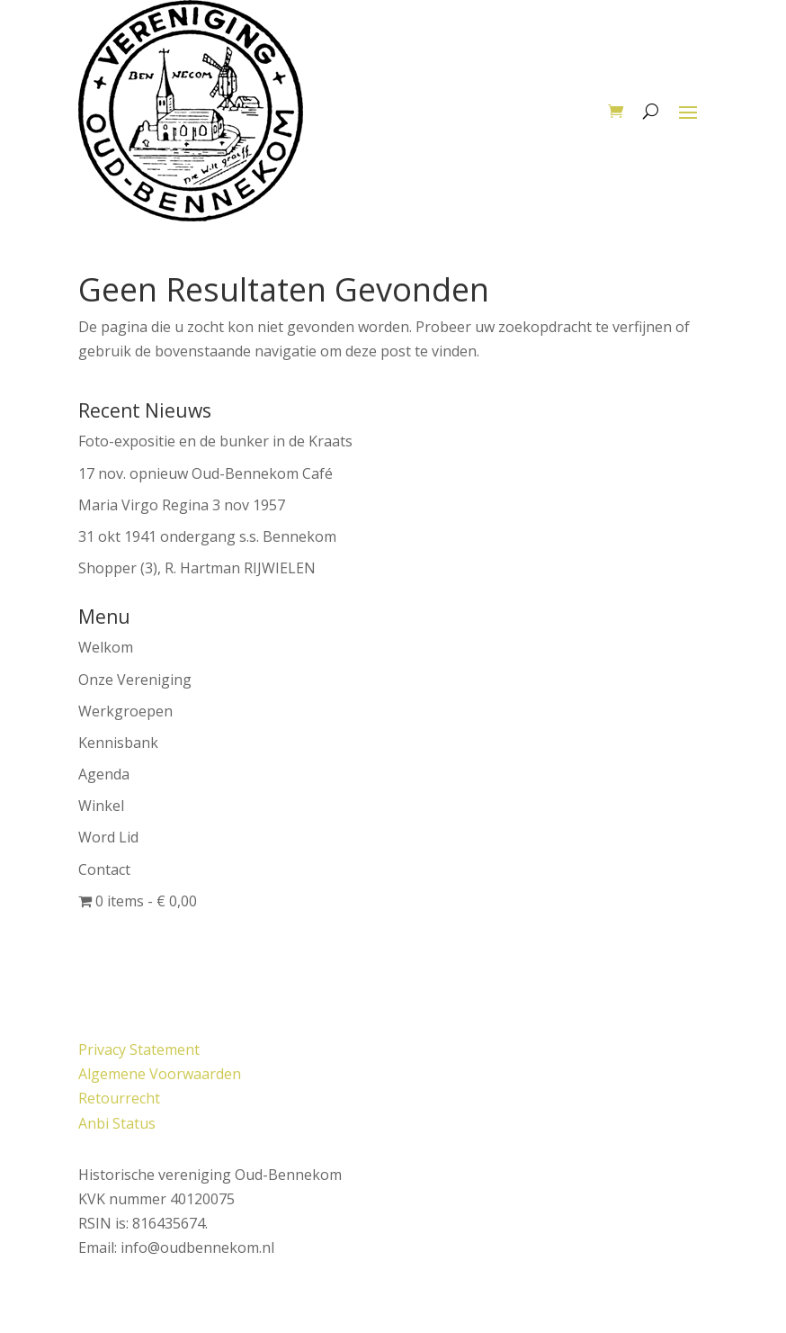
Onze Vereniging (135, 679)
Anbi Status (117, 1123)
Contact (104, 869)
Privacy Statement (139, 1049)
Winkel (101, 805)
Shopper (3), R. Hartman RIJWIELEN (197, 568)
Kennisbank (118, 742)
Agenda (104, 774)
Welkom (105, 647)
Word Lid (108, 837)
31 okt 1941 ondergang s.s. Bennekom (207, 536)
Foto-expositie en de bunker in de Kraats (215, 441)
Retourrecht (119, 1098)
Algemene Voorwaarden (159, 1074)
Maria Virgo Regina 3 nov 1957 (181, 505)
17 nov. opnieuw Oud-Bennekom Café (205, 473)
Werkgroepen (125, 711)
